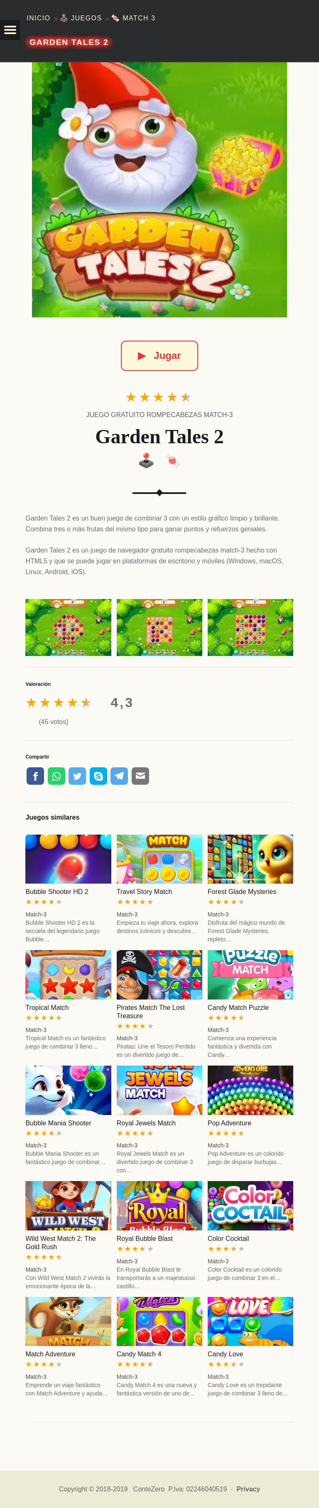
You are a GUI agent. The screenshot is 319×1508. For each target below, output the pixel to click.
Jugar (159, 355)
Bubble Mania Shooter (58, 1123)
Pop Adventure (229, 1123)
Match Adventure (50, 1354)
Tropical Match (47, 1007)
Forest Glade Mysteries (242, 891)
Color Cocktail (228, 1238)
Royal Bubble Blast (145, 1238)
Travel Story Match (144, 891)
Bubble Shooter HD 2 (56, 891)
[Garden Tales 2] (159, 189)
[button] (10, 30)
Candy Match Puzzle (238, 1007)
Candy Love (225, 1354)
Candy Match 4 (139, 1354)
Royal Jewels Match (146, 1123)
